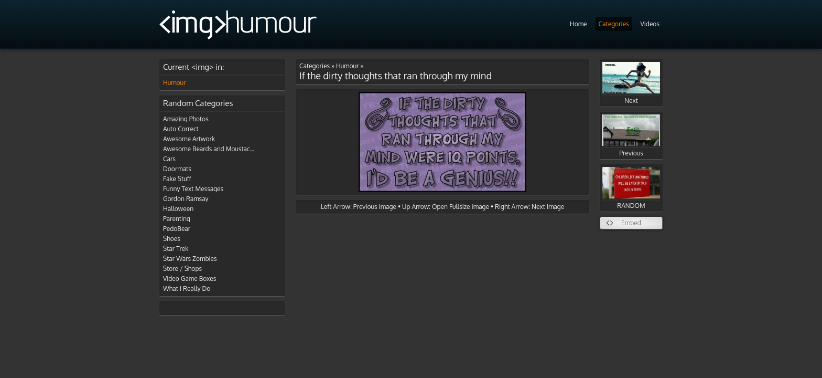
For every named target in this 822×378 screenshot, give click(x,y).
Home (578, 24)
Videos (650, 24)
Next (631, 83)
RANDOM (631, 188)
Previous (631, 135)
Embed (631, 223)
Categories (614, 24)
